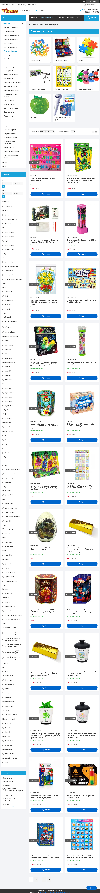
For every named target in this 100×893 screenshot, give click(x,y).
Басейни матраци (10, 130)
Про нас (61, 18)
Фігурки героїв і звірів (11, 74)
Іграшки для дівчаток (11, 39)
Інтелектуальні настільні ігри (12, 121)
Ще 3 (6, 585)
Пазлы (81, 60)
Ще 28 (6, 487)
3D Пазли (34, 118)
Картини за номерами (11, 27)
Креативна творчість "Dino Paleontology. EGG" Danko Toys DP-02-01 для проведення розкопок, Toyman (45, 550)
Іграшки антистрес (10, 63)
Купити (47, 194)
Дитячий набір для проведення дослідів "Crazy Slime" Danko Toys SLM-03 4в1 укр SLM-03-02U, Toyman (44, 488)
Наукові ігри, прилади (38, 89)
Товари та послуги (46, 18)
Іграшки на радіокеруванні (12, 82)
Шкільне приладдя (10, 104)
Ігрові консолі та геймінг (12, 151)
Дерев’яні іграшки (10, 59)
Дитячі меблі (8, 43)
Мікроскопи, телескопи (86, 89)
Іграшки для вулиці (10, 55)
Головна (33, 18)
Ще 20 (6, 283)
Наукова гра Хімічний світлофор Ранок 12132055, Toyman (80, 797)
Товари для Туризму (10, 137)
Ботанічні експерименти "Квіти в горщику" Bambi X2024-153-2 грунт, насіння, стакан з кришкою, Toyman (45, 735)
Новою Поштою (9, 147)
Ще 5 (6, 623)
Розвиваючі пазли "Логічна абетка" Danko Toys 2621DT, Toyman (81, 301)
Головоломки (8, 116)
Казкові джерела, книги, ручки (63, 119)
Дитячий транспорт (10, 47)
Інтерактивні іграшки (11, 67)
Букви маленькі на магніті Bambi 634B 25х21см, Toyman (43, 179)
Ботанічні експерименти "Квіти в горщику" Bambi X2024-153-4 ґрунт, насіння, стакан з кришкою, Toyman (81, 674)
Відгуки (4, 166)
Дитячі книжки (9, 100)
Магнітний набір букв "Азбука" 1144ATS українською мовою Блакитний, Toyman (80, 857)
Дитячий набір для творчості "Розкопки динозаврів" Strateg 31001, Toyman (44, 241)
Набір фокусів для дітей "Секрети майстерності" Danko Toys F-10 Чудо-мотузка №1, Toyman (80, 612)
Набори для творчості (11, 86)
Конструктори (8, 78)
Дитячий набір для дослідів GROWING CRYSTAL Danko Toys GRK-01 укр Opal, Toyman (43, 612)
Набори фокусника (61, 60)
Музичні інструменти (11, 108)
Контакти (70, 18)
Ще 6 (6, 525)
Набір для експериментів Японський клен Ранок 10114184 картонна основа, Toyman (45, 857)
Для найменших (9, 31)
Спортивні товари (10, 134)
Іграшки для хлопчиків (11, 35)
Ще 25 (6, 457)
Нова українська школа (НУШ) (11, 156)
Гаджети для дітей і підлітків (10, 95)
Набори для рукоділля (11, 90)
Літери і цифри (35, 60)
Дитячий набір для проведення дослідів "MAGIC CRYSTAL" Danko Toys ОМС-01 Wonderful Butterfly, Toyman (44, 364)
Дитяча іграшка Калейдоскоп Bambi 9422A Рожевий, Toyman (81, 241)
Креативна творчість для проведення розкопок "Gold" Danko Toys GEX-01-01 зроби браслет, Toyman (43, 674)
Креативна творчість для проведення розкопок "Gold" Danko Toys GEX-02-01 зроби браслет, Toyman (80, 550)
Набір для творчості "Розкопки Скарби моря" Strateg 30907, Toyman (80, 425)
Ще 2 (6, 663)
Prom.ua (59, 890)
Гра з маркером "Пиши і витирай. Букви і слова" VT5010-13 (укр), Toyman (44, 797)
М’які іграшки (8, 71)
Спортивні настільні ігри (12, 126)
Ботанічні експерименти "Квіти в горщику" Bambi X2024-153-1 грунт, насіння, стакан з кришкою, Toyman (81, 735)
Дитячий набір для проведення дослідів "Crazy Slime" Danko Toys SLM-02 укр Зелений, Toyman (81, 180)
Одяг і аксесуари (9, 112)
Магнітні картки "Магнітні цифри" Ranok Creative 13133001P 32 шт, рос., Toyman (80, 487)
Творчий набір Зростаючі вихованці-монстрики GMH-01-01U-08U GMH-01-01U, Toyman (45, 426)
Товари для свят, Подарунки (9, 142)
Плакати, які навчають (62, 89)
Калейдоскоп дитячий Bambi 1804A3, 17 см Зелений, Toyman (81, 363)
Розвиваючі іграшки (10, 51)
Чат (91, 888)
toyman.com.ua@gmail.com (11, 807)
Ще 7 (6, 254)
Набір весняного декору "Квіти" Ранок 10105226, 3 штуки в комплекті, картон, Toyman (44, 302)
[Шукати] (37, 10)
